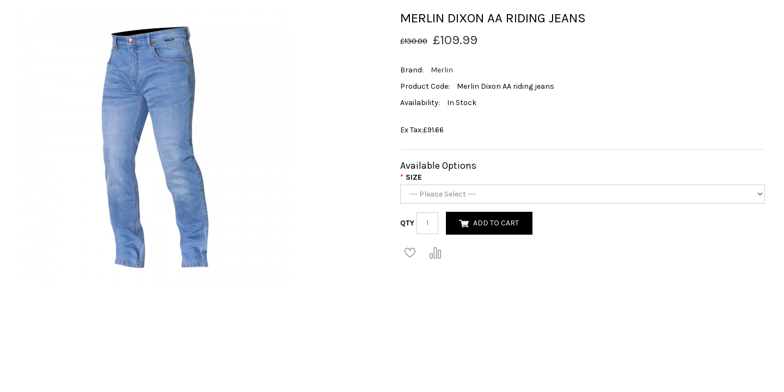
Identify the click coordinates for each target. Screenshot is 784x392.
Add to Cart (496, 223)
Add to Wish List (410, 252)
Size (414, 177)
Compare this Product (435, 252)
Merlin (442, 70)
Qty (407, 223)
